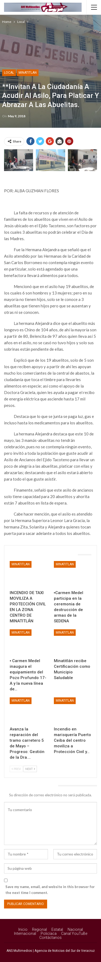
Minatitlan (28, 72)
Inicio (22, 929)
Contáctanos (50, 937)
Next (30, 769)
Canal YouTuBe (74, 933)
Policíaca (49, 933)
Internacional (25, 933)
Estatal (57, 929)
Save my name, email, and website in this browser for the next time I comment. (50, 890)
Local (9, 72)
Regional (39, 929)
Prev (16, 769)
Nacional (75, 929)
